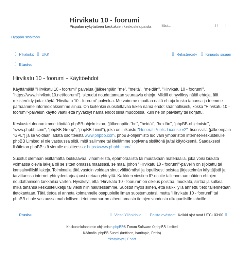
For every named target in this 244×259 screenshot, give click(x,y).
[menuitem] (42, 54)
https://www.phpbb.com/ (108, 147)
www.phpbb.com (100, 135)
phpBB (119, 227)
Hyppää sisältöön (25, 37)
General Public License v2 (162, 129)
